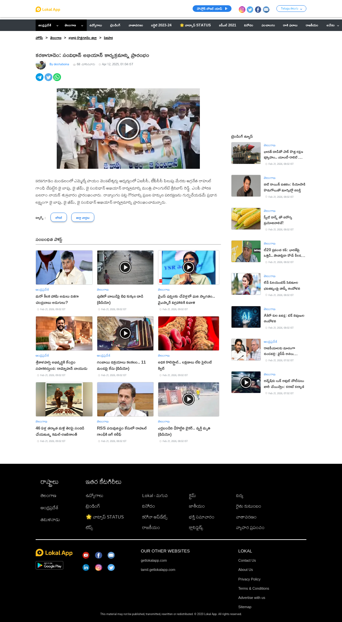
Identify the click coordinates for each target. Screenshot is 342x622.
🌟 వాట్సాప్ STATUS (105, 516)
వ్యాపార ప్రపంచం (250, 527)
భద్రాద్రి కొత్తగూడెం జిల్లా (83, 37)
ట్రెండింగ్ (93, 506)
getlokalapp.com (154, 560)
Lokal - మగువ (155, 495)
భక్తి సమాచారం (201, 516)
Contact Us (247, 560)
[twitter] (49, 80)
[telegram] (40, 80)
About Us (245, 570)
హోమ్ (39, 37)
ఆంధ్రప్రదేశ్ (44, 25)
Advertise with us (251, 598)
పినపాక (108, 37)
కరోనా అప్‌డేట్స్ (155, 516)
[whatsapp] (57, 80)
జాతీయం (197, 506)
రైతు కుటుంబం (248, 506)
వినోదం (148, 506)
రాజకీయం (151, 527)
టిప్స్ (89, 527)
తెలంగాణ (70, 25)
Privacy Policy (249, 579)
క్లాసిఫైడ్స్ (196, 527)
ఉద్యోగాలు (94, 495)
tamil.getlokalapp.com (158, 570)
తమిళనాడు (50, 519)
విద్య (239, 495)
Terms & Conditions (253, 588)
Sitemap (245, 607)
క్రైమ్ (192, 495)
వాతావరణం (246, 516)
